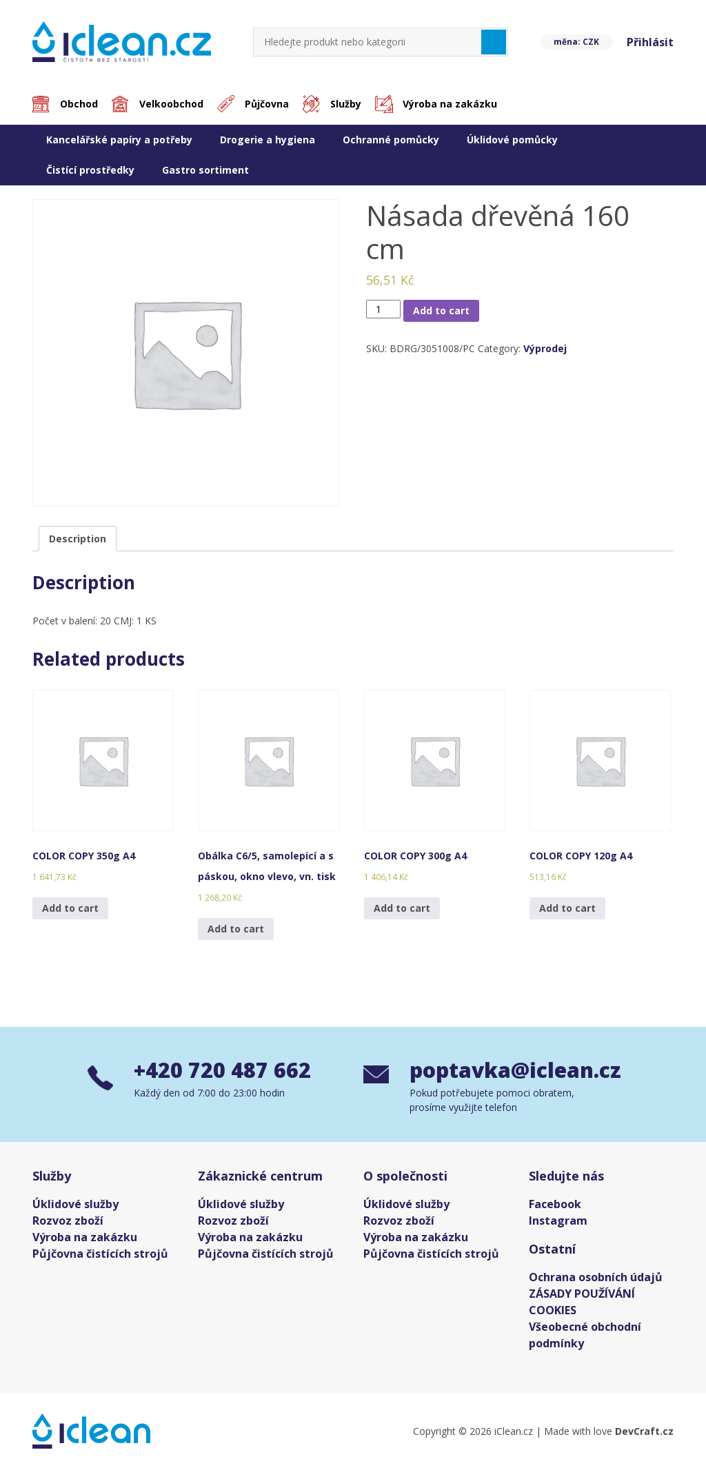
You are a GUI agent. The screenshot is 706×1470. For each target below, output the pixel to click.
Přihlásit (650, 42)
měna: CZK (576, 42)
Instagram (558, 1220)
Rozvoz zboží (67, 1220)
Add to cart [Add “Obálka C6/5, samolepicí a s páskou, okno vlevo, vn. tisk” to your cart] (236, 928)
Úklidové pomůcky (512, 139)
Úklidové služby (75, 1204)
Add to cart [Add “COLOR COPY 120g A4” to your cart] (567, 908)
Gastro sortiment (205, 169)
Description (77, 538)
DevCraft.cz (644, 1431)
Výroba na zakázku (450, 103)
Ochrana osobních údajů (596, 1277)
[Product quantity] (383, 309)
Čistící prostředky (90, 169)
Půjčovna (267, 103)
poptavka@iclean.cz (514, 1070)
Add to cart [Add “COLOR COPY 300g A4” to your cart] (402, 908)
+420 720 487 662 (222, 1070)
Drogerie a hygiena (267, 139)
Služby (345, 103)
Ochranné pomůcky (391, 139)
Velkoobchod (171, 103)
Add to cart (441, 310)
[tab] (78, 538)
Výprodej (545, 348)
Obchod (79, 103)
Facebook (555, 1204)
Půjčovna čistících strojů (100, 1253)
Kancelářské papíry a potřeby (119, 139)
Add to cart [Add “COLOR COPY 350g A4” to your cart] (70, 908)
